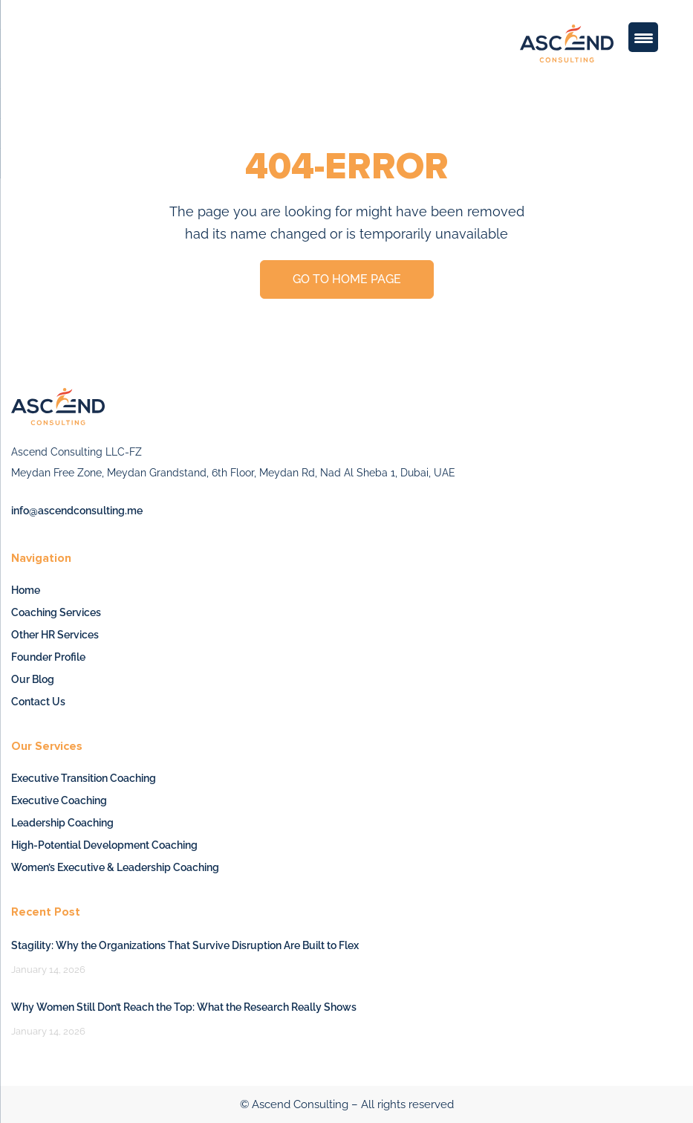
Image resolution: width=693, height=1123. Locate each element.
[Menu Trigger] (643, 37)
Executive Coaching (59, 800)
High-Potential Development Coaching (104, 845)
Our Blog (32, 679)
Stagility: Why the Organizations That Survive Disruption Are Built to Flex (185, 945)
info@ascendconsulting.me (77, 511)
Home (25, 590)
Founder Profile (48, 657)
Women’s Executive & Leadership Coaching (115, 867)
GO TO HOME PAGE (347, 279)
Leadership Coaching (62, 823)
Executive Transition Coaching (83, 778)
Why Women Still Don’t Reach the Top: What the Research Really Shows (184, 1007)
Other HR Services (55, 635)
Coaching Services (56, 612)
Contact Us (38, 702)
